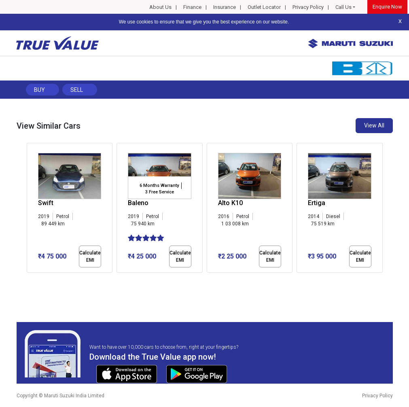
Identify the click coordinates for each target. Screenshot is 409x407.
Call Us (343, 7)
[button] (29, 279)
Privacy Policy (308, 7)
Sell (76, 90)
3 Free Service (159, 192)
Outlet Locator (264, 7)
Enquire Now (387, 7)
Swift (45, 203)
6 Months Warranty (159, 185)
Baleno (138, 203)
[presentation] (31, 209)
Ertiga (316, 203)
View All (374, 125)
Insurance (224, 7)
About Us (160, 7)
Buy (39, 90)
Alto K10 (230, 203)
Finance (192, 7)
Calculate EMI (90, 256)
